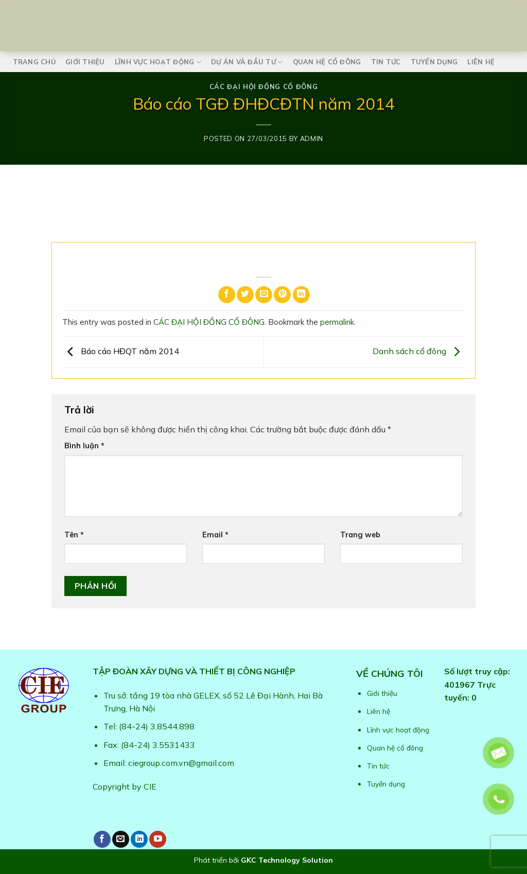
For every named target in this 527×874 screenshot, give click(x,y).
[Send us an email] (120, 839)
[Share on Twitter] (245, 294)
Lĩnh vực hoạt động (158, 62)
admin (311, 138)
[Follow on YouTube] (157, 839)
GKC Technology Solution (287, 860)
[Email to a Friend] (263, 294)
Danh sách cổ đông (419, 351)
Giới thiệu (85, 62)
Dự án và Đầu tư (247, 62)
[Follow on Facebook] (102, 839)
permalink (337, 322)
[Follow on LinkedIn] (139, 839)
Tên (74, 534)
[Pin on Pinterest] (282, 294)
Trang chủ (34, 62)
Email (215, 534)
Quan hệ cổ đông (327, 62)
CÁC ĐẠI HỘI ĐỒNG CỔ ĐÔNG (263, 86)
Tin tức (386, 62)
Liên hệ (481, 62)
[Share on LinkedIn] (301, 294)
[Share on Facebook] (226, 294)
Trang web (360, 534)
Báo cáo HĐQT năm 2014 (120, 351)
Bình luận (84, 445)
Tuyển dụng (434, 62)
